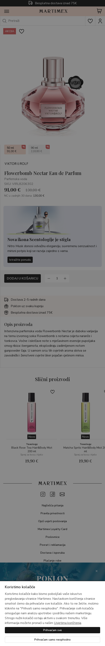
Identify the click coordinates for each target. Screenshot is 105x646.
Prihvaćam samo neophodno (52, 640)
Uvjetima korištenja (67, 623)
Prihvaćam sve (52, 630)
